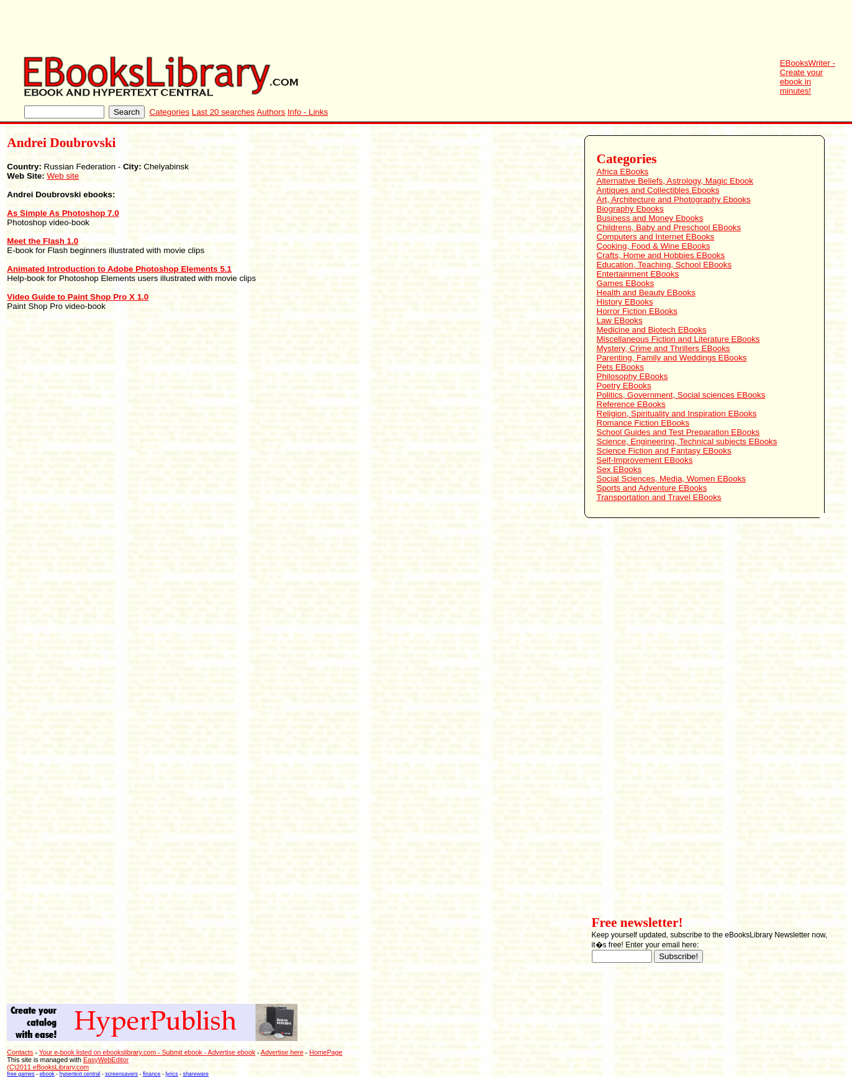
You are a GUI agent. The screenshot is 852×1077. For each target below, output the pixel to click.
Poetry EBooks (624, 385)
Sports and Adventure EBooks (652, 488)
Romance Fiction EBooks (643, 422)
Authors (270, 112)
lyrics (171, 1074)
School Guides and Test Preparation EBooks (678, 432)
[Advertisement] (626, 28)
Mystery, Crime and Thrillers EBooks (663, 348)
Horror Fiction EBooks (637, 311)
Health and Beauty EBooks (646, 292)
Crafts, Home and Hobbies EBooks (661, 255)
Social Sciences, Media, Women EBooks (671, 478)
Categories (169, 112)
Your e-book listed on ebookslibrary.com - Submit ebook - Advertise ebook (147, 1052)
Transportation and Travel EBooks (659, 497)
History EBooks (625, 301)
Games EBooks (626, 283)
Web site (63, 176)
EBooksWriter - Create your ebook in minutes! (807, 77)
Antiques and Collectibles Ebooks (658, 190)
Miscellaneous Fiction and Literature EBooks (678, 339)
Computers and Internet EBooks (656, 236)
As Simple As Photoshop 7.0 (63, 213)
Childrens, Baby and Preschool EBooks (669, 227)
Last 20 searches (223, 112)
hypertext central (80, 1074)
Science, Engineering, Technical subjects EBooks (687, 441)
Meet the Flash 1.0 (42, 241)
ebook (47, 1074)
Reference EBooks (631, 404)
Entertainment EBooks (638, 274)
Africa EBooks (623, 171)
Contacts (20, 1052)
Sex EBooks (619, 469)
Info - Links (308, 112)
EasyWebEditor (106, 1059)
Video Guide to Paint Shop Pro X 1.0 (77, 297)
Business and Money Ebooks (650, 218)
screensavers (121, 1074)
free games (20, 1074)
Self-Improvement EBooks (645, 460)
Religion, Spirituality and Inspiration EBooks (677, 413)
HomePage (325, 1052)
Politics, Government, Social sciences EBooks (681, 395)
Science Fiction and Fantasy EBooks (664, 450)
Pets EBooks (620, 367)
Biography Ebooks (630, 208)
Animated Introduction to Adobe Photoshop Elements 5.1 (119, 269)
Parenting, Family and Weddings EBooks (672, 357)
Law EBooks (620, 320)
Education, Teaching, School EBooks (664, 264)
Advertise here (282, 1052)
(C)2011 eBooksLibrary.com (48, 1067)
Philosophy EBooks (632, 376)
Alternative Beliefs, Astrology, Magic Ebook (675, 180)
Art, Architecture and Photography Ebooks (674, 199)
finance (152, 1074)
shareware (196, 1074)
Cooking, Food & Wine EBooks (653, 246)
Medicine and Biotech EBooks (652, 329)
